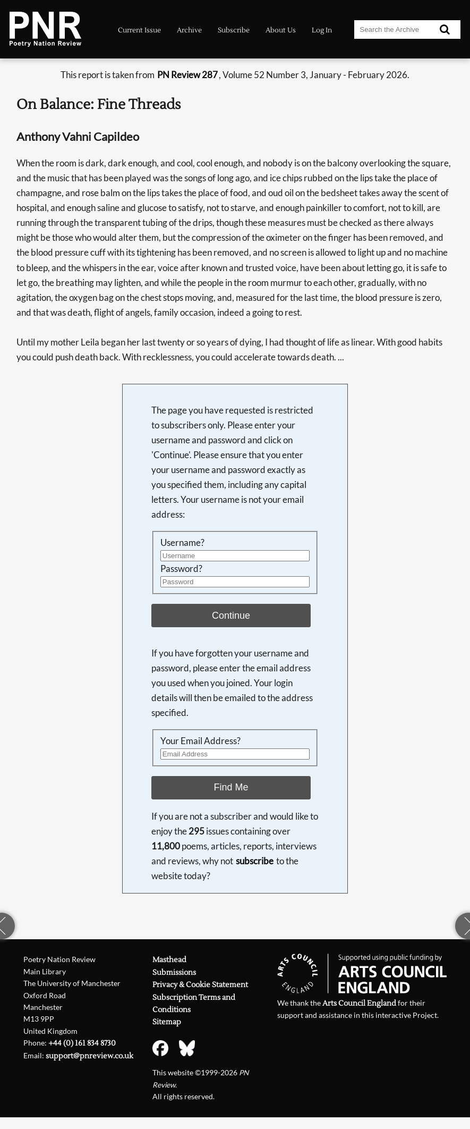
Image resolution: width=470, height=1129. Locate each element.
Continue (231, 615)
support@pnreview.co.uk (89, 1055)
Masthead (169, 959)
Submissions (174, 972)
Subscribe (234, 30)
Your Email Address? (200, 740)
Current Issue (139, 30)
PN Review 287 (187, 74)
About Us (281, 30)
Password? (181, 568)
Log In (322, 30)
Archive (189, 30)
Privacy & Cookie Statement (200, 984)
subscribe (255, 860)
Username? (182, 542)
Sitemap (166, 1021)
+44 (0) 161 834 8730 (82, 1043)
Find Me (231, 787)
